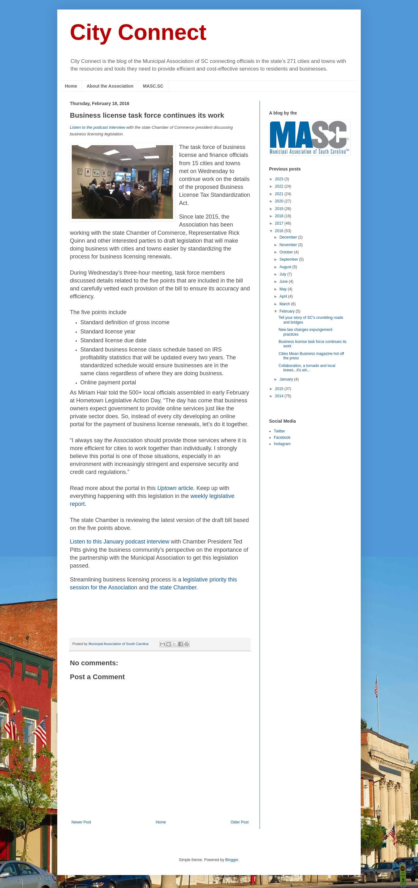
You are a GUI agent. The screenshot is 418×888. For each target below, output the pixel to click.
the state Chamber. (174, 587)
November (289, 245)
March (285, 304)
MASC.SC (153, 86)
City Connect (138, 32)
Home (71, 86)
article (175, 488)
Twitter (279, 431)
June (284, 281)
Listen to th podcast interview (120, 541)
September (289, 259)
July (283, 274)
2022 (280, 186)
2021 (280, 194)
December (289, 237)
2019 (280, 209)
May (284, 289)
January (287, 379)
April (284, 296)
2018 (280, 216)
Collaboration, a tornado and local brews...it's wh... (307, 367)
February (288, 311)
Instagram (282, 444)
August (286, 267)
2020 (280, 201)
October (287, 252)
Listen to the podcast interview (98, 127)
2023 (280, 179)
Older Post (240, 822)
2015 (280, 389)
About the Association (110, 86)
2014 (280, 396)
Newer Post (81, 822)
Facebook (282, 437)
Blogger (231, 860)
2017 (280, 223)
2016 (280, 231)
